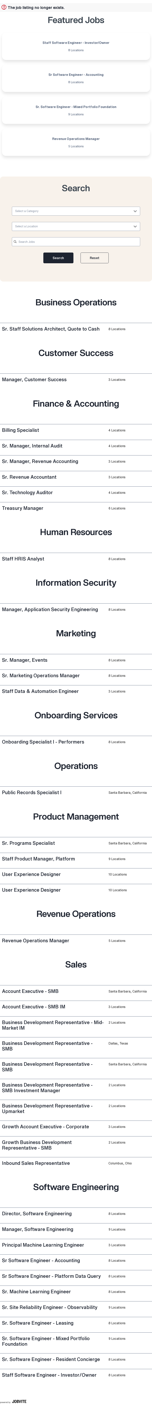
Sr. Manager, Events (25, 660)
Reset (95, 258)
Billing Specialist (20, 430)
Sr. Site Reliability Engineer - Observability (49, 1307)
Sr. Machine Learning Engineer (36, 1291)
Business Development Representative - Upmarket (47, 1108)
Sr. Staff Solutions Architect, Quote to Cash (51, 328)
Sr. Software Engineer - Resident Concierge (51, 1359)
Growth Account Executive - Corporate (45, 1126)
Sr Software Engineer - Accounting (41, 1260)
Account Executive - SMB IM (33, 1006)
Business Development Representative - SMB (47, 1046)
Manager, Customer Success (34, 379)
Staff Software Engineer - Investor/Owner (49, 1374)
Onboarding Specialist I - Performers (43, 741)
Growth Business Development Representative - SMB (37, 1145)
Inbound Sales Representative (36, 1163)
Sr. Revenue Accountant (29, 476)
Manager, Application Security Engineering (50, 609)
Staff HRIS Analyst (23, 558)
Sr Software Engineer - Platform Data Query (51, 1276)
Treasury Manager (22, 508)
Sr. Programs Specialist (28, 843)
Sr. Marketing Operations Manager (41, 675)
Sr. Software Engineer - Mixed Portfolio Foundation (46, 1341)
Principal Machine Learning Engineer (43, 1244)
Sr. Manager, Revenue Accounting (40, 461)
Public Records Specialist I (32, 792)
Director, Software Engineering (37, 1213)
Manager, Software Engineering (37, 1229)
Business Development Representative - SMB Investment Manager (47, 1087)
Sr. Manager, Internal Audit (32, 445)
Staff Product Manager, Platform (38, 858)
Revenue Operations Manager (35, 940)
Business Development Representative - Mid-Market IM (53, 1025)
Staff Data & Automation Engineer (40, 691)
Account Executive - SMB (30, 991)
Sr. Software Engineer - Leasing (37, 1322)
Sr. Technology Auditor (27, 492)
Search (58, 258)
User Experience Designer (31, 874)
